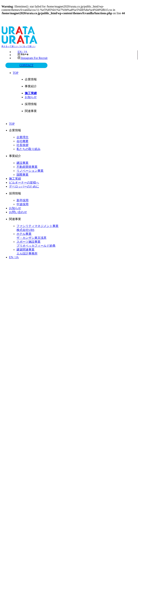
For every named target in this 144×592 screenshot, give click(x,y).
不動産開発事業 (27, 166)
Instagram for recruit (32, 58)
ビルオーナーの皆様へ (24, 182)
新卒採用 (22, 200)
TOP (16, 72)
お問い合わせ (18, 211)
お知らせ (31, 96)
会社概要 (22, 140)
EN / (23, 51)
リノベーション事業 (30, 170)
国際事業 (22, 174)
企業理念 (22, 136)
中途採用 (22, 203)
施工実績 (15, 178)
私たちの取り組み (28, 148)
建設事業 (22, 162)
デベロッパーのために (24, 186)
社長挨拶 (22, 144)
